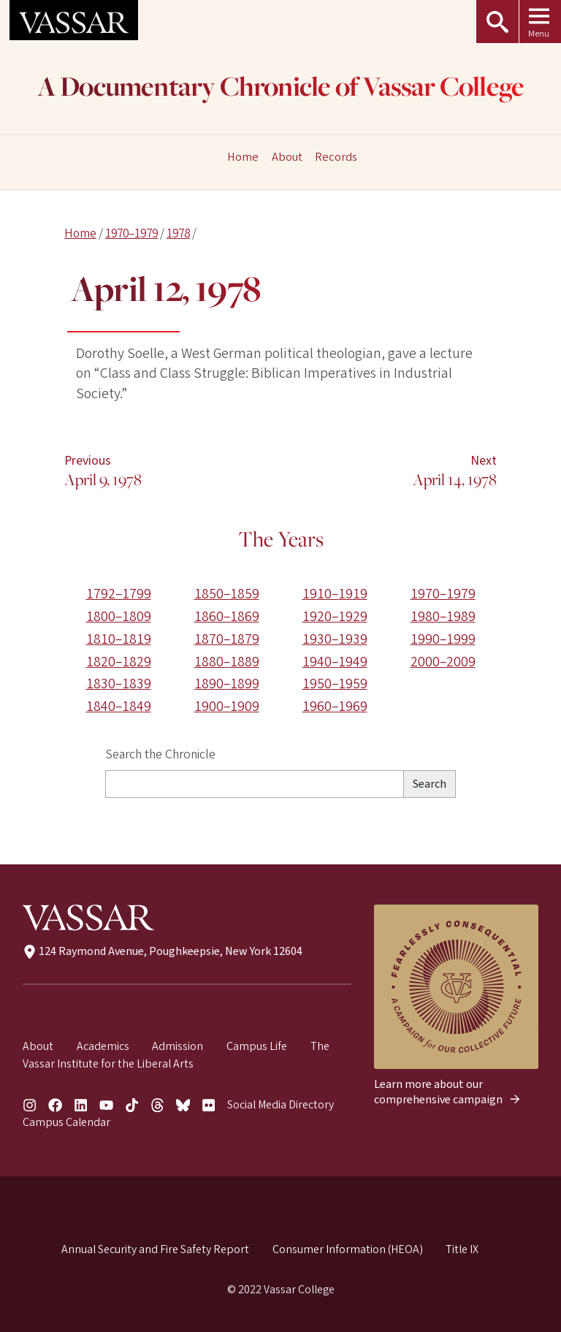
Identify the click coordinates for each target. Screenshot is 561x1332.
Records (336, 158)
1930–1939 (334, 639)
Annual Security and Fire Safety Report (155, 1249)
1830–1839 (118, 684)
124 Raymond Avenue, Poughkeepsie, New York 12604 (162, 951)
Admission (177, 1046)
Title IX (462, 1249)
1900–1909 (226, 706)
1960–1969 (334, 706)
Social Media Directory (280, 1105)
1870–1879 (226, 639)
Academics (103, 1046)
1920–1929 (334, 616)
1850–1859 (226, 594)
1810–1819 (118, 639)
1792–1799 (118, 594)
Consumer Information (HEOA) (347, 1249)
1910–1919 (334, 594)
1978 (178, 233)
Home (80, 233)
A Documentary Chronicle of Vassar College (280, 88)
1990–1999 (443, 639)
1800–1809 (118, 616)
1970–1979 (131, 233)
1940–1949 (334, 662)
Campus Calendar (66, 1122)
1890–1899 (226, 684)
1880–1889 (226, 662)
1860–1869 (226, 616)
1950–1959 (334, 684)
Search (429, 784)
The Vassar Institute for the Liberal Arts (176, 1055)
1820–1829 (118, 662)
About (287, 158)
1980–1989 (443, 616)
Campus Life (256, 1046)
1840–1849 (118, 706)
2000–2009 (443, 662)
